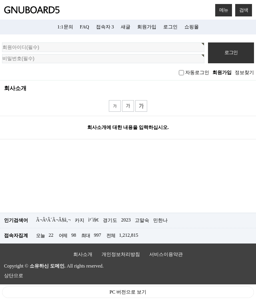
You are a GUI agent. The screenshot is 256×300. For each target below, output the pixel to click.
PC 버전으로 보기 (128, 292)
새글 (125, 27)
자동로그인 (197, 72)
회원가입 (146, 27)
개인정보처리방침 (121, 254)
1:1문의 (65, 27)
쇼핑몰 (191, 27)
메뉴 (221, 8)
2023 (126, 220)
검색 (241, 8)
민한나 (160, 220)
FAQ (84, 27)
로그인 (170, 27)
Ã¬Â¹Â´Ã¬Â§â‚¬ (53, 220)
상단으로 (13, 275)
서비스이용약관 (166, 254)
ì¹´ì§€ (93, 220)
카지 (79, 220)
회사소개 (82, 254)
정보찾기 (244, 72)
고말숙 (142, 220)
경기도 (110, 220)
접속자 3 (105, 27)
